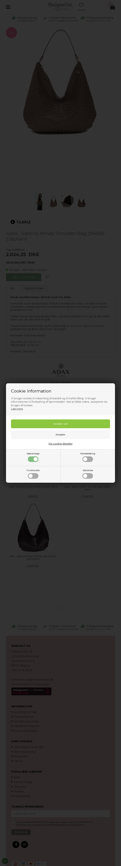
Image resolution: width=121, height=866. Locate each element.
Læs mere (17, 408)
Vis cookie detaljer (60, 443)
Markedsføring (87, 457)
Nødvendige (33, 457)
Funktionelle (33, 474)
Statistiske (87, 474)
